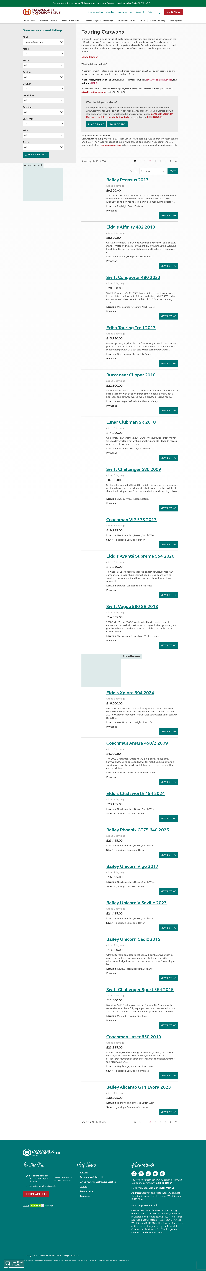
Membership (29, 21)
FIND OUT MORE (140, 3)
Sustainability (124, 1261)
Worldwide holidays (126, 21)
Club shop (110, 12)
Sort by (134, 171)
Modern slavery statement (108, 1261)
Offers (142, 21)
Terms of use (58, 1261)
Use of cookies (28, 1261)
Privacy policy (83, 1261)
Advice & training (157, 21)
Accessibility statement (43, 1261)
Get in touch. (151, 1205)
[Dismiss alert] (203, 3)
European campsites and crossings (98, 21)
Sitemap (93, 1261)
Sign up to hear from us (161, 1187)
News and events (125, 12)
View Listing (168, 215)
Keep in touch (142, 1166)
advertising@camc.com (93, 92)
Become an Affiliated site (92, 1177)
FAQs (150, 12)
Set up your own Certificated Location (98, 1182)
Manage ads (117, 124)
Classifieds (139, 12)
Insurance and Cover (48, 21)
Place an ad (96, 124)
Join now (173, 11)
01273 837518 (154, 117)
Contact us (85, 1196)
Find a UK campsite (70, 21)
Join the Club (33, 1166)
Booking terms (70, 1261)
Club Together (176, 21)
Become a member (36, 1194)
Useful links (86, 1166)
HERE (94, 83)
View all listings (89, 57)
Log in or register (95, 12)
